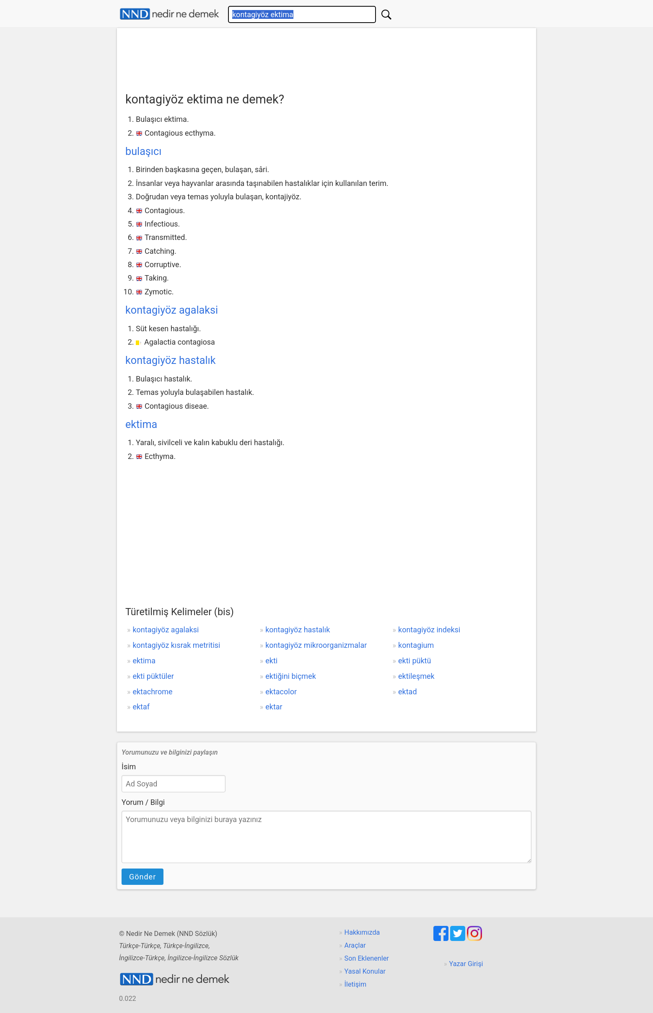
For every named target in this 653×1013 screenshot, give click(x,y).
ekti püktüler (153, 676)
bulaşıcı (143, 151)
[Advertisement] (326, 57)
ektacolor (281, 691)
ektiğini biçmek (290, 676)
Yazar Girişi (466, 964)
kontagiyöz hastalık (170, 360)
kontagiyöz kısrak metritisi (176, 645)
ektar (273, 706)
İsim (129, 766)
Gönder (142, 876)
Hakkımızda (362, 932)
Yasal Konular (365, 971)
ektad (407, 691)
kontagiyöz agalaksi (171, 310)
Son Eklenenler (367, 958)
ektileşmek (416, 676)
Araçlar (355, 945)
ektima (141, 424)
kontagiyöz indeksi (429, 629)
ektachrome (152, 691)
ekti (271, 660)
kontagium (416, 645)
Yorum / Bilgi (143, 802)
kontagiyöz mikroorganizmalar (316, 645)
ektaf (141, 706)
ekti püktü (414, 660)
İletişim (356, 984)
